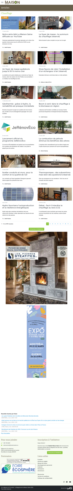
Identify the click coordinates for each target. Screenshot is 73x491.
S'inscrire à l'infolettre (36, 229)
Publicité (40, 467)
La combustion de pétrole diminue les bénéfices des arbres (54, 139)
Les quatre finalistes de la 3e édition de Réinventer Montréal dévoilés (20, 416)
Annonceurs (41, 470)
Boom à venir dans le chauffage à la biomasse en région (54, 105)
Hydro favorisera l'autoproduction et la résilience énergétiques (18, 206)
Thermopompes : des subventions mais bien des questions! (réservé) (54, 173)
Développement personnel (45, 465)
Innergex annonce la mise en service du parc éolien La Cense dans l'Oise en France (24, 425)
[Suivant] (70, 223)
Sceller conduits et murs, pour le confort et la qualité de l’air (17, 173)
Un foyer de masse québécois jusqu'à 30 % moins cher (16, 70)
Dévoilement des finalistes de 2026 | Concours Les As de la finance (19, 429)
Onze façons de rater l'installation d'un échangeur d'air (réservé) (54, 70)
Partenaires (41, 469)
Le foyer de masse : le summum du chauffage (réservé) (53, 35)
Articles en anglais (42, 461)
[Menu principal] (2, 2)
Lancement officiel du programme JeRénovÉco (13, 139)
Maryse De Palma (42, 463)
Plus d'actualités (5, 433)
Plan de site (41, 474)
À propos (40, 459)
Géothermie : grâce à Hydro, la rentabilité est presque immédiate (18, 105)
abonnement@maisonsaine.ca (10, 445)
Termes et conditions (43, 476)
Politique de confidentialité (45, 478)
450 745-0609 (6, 443)
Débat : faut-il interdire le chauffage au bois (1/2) (50, 206)
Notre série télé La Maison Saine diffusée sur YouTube (17, 35)
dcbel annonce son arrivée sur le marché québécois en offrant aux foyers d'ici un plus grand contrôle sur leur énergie (33, 420)
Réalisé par (63, 488)
